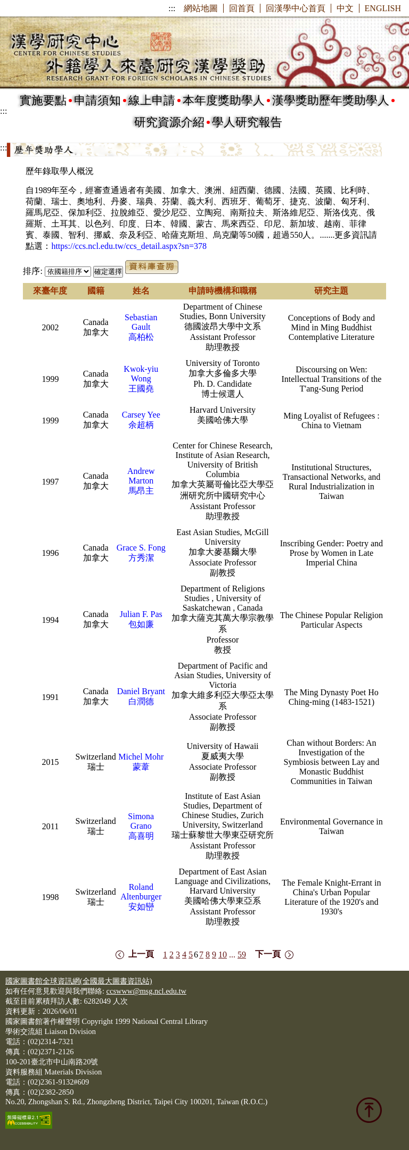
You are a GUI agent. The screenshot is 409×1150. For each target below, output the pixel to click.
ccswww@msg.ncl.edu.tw (146, 991)
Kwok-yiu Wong (141, 373)
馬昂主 (141, 490)
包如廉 (141, 624)
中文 (345, 8)
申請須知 (97, 100)
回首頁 (242, 8)
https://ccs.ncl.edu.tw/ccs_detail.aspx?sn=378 (129, 246)
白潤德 (141, 701)
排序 (31, 271)
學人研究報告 (247, 122)
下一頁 (268, 954)
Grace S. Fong (141, 547)
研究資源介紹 (169, 122)
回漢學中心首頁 (295, 8)
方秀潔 (141, 557)
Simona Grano (141, 821)
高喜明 (141, 835)
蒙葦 (141, 766)
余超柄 (141, 424)
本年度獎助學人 (224, 100)
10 (222, 954)
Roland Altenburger (140, 891)
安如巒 (141, 906)
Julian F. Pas (141, 614)
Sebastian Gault (141, 322)
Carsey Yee (141, 414)
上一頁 (141, 954)
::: (171, 8)
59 (242, 954)
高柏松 (141, 336)
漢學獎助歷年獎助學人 (330, 100)
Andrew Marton (141, 475)
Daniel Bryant (141, 691)
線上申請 (151, 100)
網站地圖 (201, 8)
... (232, 954)
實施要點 (43, 100)
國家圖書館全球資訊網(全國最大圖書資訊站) (78, 981)
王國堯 (141, 388)
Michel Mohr (140, 756)
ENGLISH (383, 8)
